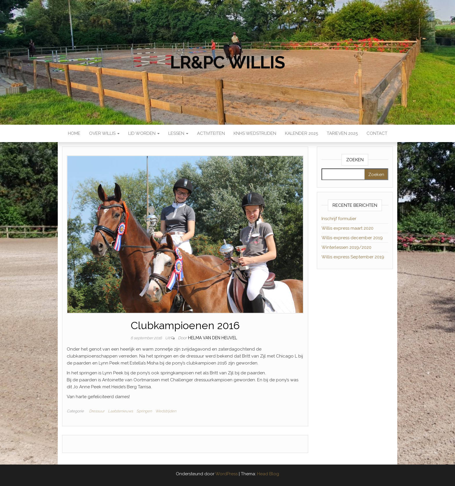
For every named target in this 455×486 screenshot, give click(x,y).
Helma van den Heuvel (212, 338)
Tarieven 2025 (342, 133)
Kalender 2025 (301, 133)
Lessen (178, 133)
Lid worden (144, 133)
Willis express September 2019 (353, 257)
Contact (376, 133)
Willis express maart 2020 (347, 228)
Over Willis (104, 133)
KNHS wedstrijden (255, 133)
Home (74, 133)
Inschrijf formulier (339, 218)
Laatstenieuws (120, 411)
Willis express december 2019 (352, 237)
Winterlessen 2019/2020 (346, 247)
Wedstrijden (165, 411)
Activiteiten (211, 133)
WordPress (226, 473)
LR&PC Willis (227, 62)
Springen (144, 411)
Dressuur (96, 411)
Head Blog (268, 473)
